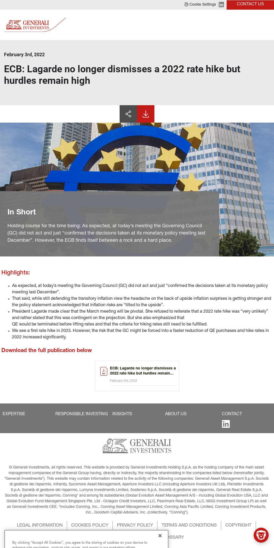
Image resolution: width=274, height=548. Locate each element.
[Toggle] (266, 24)
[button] (200, 5)
